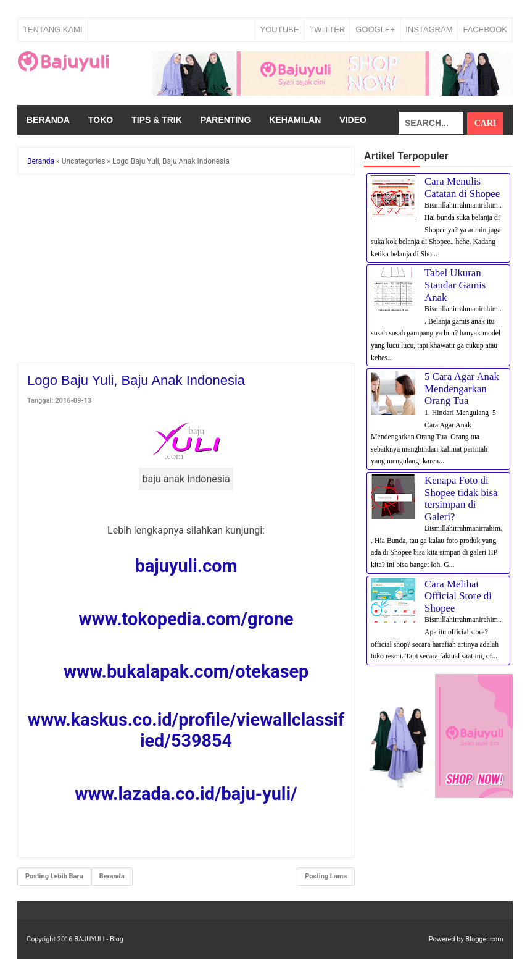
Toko (100, 120)
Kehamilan (295, 120)
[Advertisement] (186, 271)
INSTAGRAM (428, 29)
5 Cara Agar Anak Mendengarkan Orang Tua (461, 388)
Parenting (226, 120)
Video (352, 120)
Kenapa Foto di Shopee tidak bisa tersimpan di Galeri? (460, 498)
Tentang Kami (53, 29)
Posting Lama (326, 876)
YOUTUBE (279, 29)
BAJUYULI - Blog (98, 939)
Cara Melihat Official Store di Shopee (458, 596)
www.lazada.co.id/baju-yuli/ (186, 793)
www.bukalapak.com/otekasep (186, 671)
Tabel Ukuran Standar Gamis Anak (455, 285)
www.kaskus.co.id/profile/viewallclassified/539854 (186, 730)
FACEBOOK (485, 29)
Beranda (48, 120)
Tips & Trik (156, 120)
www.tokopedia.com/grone (186, 618)
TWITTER (327, 29)
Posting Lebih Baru (54, 876)
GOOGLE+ (375, 29)
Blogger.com (484, 939)
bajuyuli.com (186, 565)
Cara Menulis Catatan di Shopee (462, 187)
